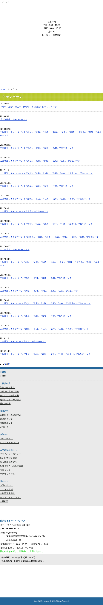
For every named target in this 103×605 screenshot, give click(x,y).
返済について (6, 419)
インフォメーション (9, 442)
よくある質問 (6, 489)
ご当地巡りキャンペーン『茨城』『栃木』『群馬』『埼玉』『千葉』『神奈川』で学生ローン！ (45, 354)
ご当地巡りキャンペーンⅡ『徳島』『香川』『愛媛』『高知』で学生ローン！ (37, 148)
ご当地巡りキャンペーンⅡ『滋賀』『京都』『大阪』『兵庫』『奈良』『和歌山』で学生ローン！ (46, 173)
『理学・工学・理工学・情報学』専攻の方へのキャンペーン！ (29, 107)
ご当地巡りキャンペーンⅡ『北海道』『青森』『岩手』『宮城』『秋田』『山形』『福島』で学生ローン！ (50, 237)
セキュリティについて (10, 497)
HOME (3, 376)
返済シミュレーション (10, 399)
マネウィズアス (7, 474)
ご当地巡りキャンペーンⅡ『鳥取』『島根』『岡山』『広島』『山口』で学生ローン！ (41, 160)
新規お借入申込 (7, 387)
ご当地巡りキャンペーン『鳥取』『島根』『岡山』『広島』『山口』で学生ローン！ (40, 291)
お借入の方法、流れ (9, 391)
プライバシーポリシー (10, 454)
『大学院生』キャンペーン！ (13, 119)
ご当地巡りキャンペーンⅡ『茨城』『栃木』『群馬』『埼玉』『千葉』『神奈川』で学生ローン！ (46, 224)
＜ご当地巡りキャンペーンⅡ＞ (14, 249)
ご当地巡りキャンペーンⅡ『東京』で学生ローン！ (24, 211)
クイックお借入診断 (9, 395)
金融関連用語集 (7, 493)
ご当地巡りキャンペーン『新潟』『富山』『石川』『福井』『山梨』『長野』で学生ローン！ (44, 329)
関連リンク (5, 470)
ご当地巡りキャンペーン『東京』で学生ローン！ (23, 341)
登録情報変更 (6, 423)
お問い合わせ (6, 427)
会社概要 (4, 501)
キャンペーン (6, 438)
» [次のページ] (9, 364)
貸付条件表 (5, 403)
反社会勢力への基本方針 (11, 466)
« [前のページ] (4, 364)
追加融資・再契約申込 (10, 415)
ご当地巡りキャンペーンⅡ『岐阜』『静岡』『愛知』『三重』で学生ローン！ (37, 186)
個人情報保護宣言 (8, 462)
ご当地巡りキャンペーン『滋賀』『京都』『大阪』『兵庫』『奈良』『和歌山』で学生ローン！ (45, 303)
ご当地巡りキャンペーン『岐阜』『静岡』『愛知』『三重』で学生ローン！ (36, 316)
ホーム (2, 89)
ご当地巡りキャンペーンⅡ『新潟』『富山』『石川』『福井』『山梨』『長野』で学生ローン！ (45, 199)
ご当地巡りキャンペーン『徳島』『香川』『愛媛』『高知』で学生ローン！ (36, 278)
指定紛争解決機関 (8, 458)
